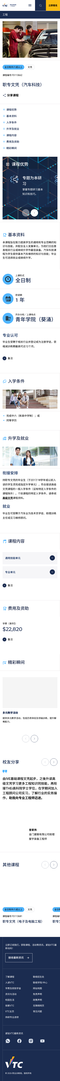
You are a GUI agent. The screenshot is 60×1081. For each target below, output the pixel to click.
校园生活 (9, 1000)
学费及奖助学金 (13, 988)
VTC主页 (9, 1011)
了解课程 (9, 977)
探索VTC (9, 1005)
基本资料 (10, 116)
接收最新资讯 (18, 957)
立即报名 (52, 5)
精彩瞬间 (10, 148)
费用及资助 (11, 141)
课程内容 (10, 135)
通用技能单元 (12, 558)
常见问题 (37, 1011)
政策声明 (37, 1000)
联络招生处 (38, 977)
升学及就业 (11, 128)
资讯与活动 (10, 994)
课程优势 (10, 109)
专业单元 (10, 572)
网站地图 (37, 988)
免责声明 (37, 994)
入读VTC (9, 982)
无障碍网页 (38, 1005)
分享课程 (11, 95)
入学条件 (10, 122)
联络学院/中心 (40, 982)
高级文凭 (8, 498)
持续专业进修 (12, 1017)
